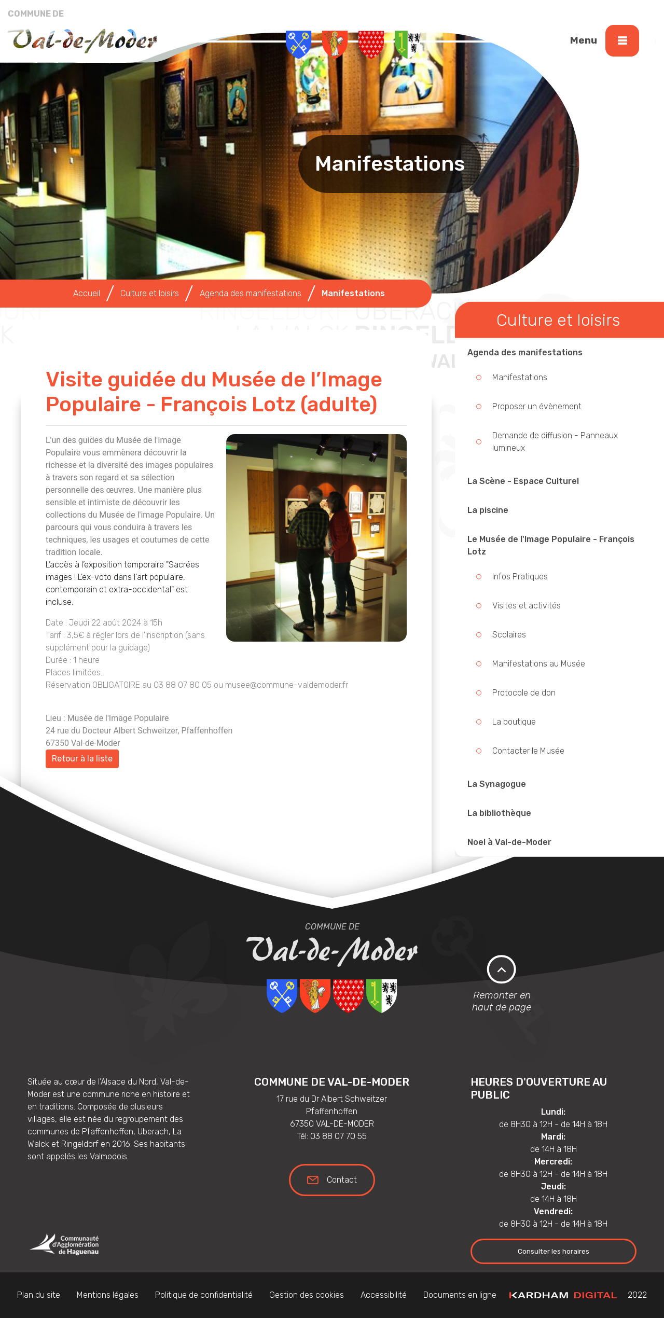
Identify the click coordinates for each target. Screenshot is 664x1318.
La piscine (487, 510)
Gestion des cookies (306, 1295)
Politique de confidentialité (204, 1295)
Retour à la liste (82, 759)
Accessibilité (384, 1295)
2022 (578, 1295)
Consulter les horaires (553, 1251)
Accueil (86, 293)
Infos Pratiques (520, 576)
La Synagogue (496, 784)
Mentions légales (108, 1295)
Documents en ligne (459, 1295)
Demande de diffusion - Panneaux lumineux (555, 442)
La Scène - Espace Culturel (523, 481)
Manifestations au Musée (538, 664)
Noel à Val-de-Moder (509, 842)
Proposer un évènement (537, 406)
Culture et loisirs (149, 293)
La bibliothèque (499, 813)
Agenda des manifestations (525, 352)
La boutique (514, 722)
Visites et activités (526, 606)
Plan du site (38, 1295)
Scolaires (509, 635)
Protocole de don (524, 693)
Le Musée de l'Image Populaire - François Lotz (550, 545)
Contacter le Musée (528, 751)
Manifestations (519, 377)
